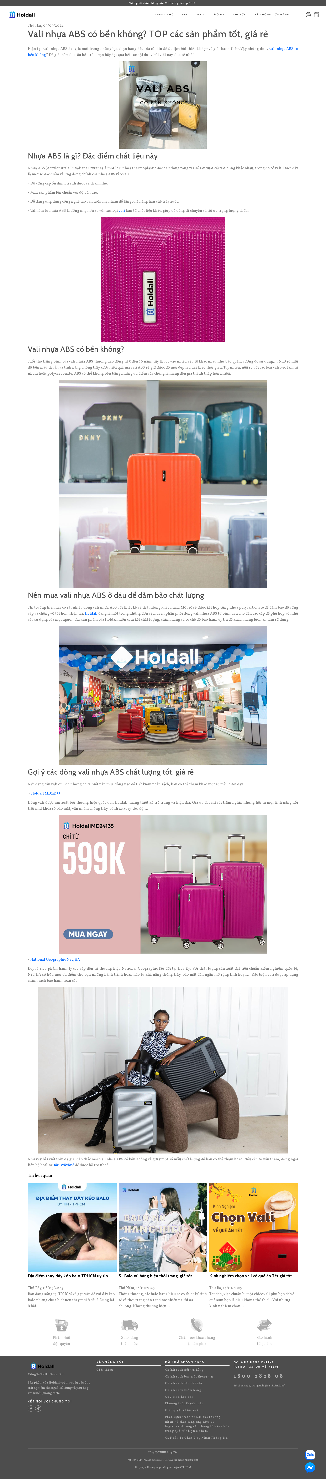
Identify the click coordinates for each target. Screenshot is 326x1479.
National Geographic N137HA (55, 959)
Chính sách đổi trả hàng (184, 1370)
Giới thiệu (104, 1370)
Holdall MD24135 (46, 793)
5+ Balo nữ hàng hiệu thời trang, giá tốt (155, 1276)
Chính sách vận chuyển (183, 1383)
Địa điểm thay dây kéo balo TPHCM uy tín (68, 1276)
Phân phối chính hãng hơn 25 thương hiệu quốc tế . (163, 3)
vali (122, 210)
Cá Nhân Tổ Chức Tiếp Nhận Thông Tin (196, 1438)
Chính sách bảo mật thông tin (189, 1377)
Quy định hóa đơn (179, 1397)
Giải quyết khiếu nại (181, 1410)
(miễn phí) (197, 1344)
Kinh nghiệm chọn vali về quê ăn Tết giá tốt (250, 1276)
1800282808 (64, 1165)
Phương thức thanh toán (184, 1404)
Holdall (91, 613)
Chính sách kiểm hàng (183, 1390)
